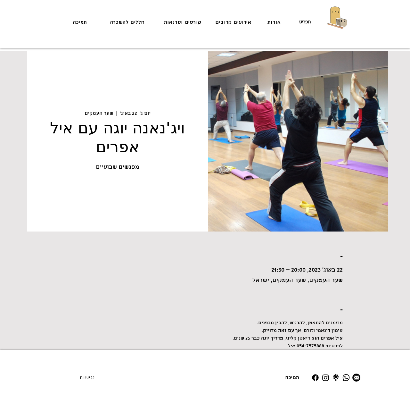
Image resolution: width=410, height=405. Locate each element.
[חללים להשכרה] (128, 22)
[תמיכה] (81, 22)
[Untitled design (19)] (336, 377)
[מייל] (356, 377)
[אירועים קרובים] (234, 22)
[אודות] (274, 22)
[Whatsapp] (346, 377)
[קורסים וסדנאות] (183, 22)
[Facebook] (315, 377)
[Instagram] (325, 377)
